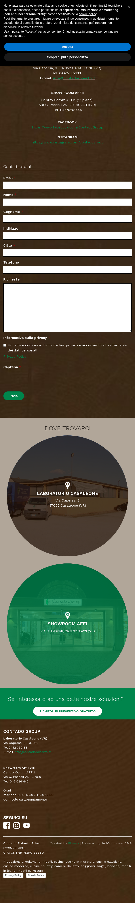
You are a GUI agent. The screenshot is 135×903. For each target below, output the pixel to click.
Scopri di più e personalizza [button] (67, 57)
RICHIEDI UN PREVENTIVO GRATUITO (68, 711)
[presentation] (36, 379)
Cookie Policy (36, 875)
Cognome (11, 212)
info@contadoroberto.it (74, 78)
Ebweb (73, 843)
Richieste (11, 279)
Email (8, 178)
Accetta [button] (67, 46)
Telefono (11, 262)
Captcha (10, 367)
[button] (129, 7)
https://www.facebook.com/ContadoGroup (67, 127)
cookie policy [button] (87, 14)
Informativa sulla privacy (25, 338)
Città (7, 245)
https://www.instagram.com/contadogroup (68, 142)
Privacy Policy (15, 356)
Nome (8, 195)
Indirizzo (10, 228)
